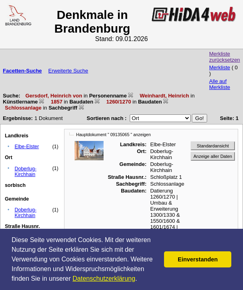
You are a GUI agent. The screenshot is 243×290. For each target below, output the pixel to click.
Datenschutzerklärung (104, 278)
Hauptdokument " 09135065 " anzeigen (113, 134)
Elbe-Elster (27, 146)
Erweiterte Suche (68, 71)
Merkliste (219, 67)
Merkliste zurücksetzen (224, 57)
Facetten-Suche (22, 71)
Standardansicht (213, 145)
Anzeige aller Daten (212, 156)
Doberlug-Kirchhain (25, 171)
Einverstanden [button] (198, 259)
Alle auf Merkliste (219, 84)
